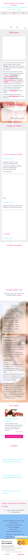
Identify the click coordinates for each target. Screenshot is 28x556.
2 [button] (25, 28)
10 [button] (20, 118)
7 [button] (17, 118)
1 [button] (24, 28)
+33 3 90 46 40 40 (15, 512)
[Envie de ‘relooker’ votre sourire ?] (14, 484)
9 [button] (19, 118)
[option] (14, 20)
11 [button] (21, 118)
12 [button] (22, 118)
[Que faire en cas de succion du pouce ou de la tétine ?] (14, 453)
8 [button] (18, 118)
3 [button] (12, 118)
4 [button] (13, 118)
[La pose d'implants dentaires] (14, 413)
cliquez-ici (19, 295)
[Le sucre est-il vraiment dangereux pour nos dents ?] (14, 468)
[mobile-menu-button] (23, 12)
